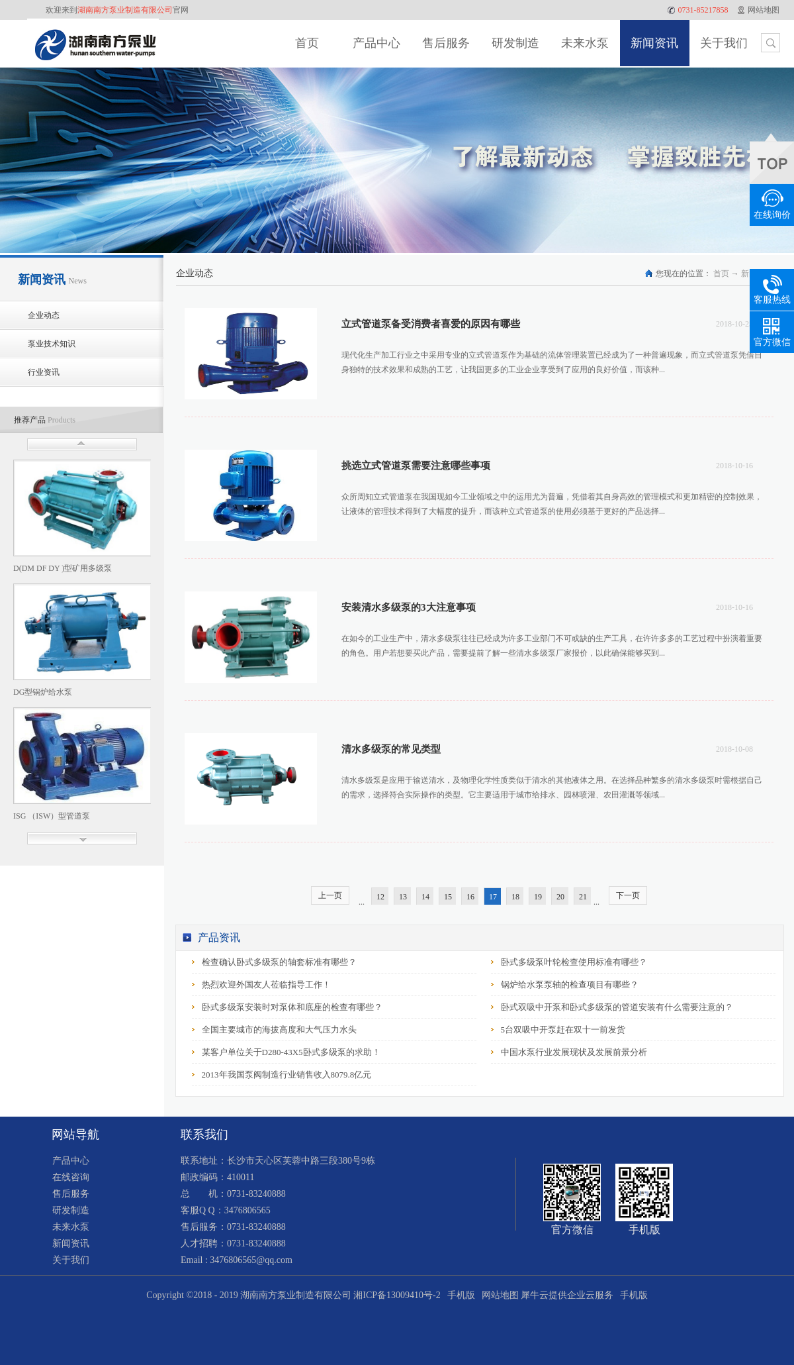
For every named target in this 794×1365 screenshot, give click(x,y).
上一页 (330, 895)
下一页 (628, 895)
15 (448, 896)
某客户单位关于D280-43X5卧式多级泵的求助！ (291, 1052)
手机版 (459, 1295)
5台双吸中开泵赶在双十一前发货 (563, 1030)
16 (470, 896)
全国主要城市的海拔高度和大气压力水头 (279, 1030)
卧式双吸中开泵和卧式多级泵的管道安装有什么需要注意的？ (617, 1007)
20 (560, 896)
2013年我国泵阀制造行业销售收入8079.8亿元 (287, 1075)
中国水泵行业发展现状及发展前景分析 (574, 1052)
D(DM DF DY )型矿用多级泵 (62, 568)
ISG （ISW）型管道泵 (51, 816)
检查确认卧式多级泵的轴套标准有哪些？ (279, 962)
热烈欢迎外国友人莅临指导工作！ (266, 984)
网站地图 (498, 1295)
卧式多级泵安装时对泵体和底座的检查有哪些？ (292, 1007)
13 (403, 896)
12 (380, 896)
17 (493, 896)
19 (538, 896)
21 (583, 896)
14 (425, 896)
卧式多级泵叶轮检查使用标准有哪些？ (574, 962)
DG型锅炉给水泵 (42, 692)
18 (515, 896)
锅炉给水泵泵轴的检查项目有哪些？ (570, 984)
